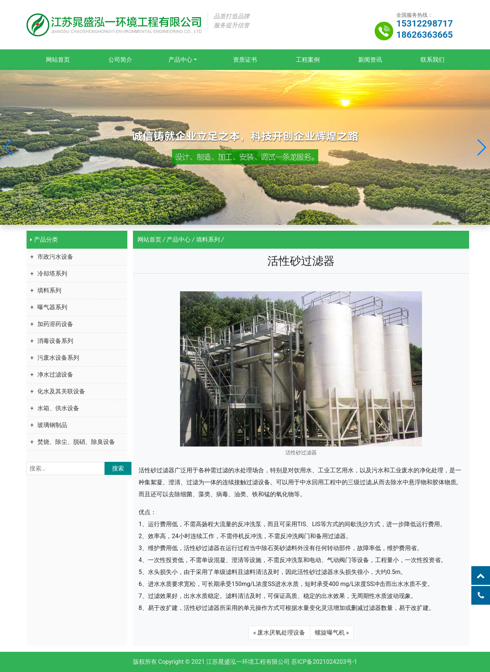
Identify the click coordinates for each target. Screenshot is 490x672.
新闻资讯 (370, 59)
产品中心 (180, 59)
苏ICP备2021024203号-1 (324, 661)
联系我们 (432, 59)
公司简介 (120, 59)
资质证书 (245, 59)
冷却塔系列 (52, 273)
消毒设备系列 (55, 340)
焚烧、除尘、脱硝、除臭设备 (76, 441)
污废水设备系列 (58, 357)
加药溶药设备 (55, 324)
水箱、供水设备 (58, 408)
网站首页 (58, 59)
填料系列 (49, 290)
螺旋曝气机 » (332, 632)
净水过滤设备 (55, 374)
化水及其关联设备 (61, 391)
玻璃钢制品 (52, 425)
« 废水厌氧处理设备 (279, 632)
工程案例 (307, 59)
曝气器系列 (52, 307)
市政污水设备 (55, 256)
